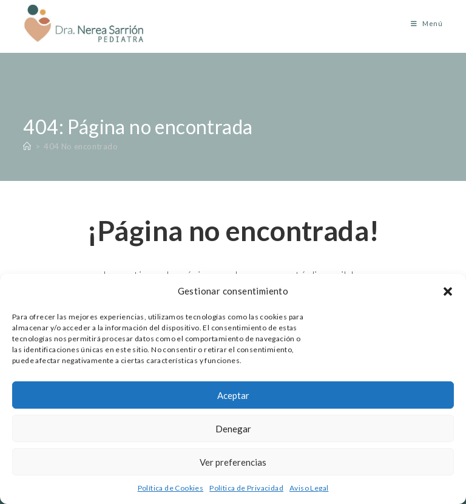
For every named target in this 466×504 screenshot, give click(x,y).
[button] (448, 291)
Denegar (233, 428)
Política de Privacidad (246, 487)
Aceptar (233, 395)
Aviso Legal (308, 487)
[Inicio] (27, 146)
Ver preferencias (233, 462)
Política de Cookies (171, 487)
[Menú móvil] (422, 23)
